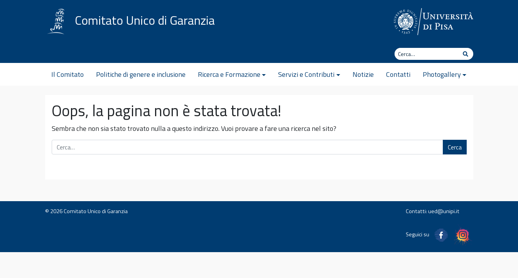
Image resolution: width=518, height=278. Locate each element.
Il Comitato (67, 74)
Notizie (363, 74)
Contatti (398, 74)
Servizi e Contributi (306, 74)
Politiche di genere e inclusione (141, 74)
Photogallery (442, 74)
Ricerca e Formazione (229, 74)
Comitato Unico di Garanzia (145, 20)
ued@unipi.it (443, 211)
